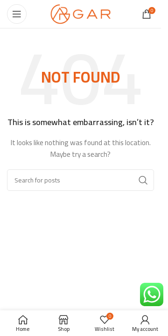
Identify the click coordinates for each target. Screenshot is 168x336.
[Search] (80, 180)
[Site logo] (80, 13)
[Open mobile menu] (16, 14)
